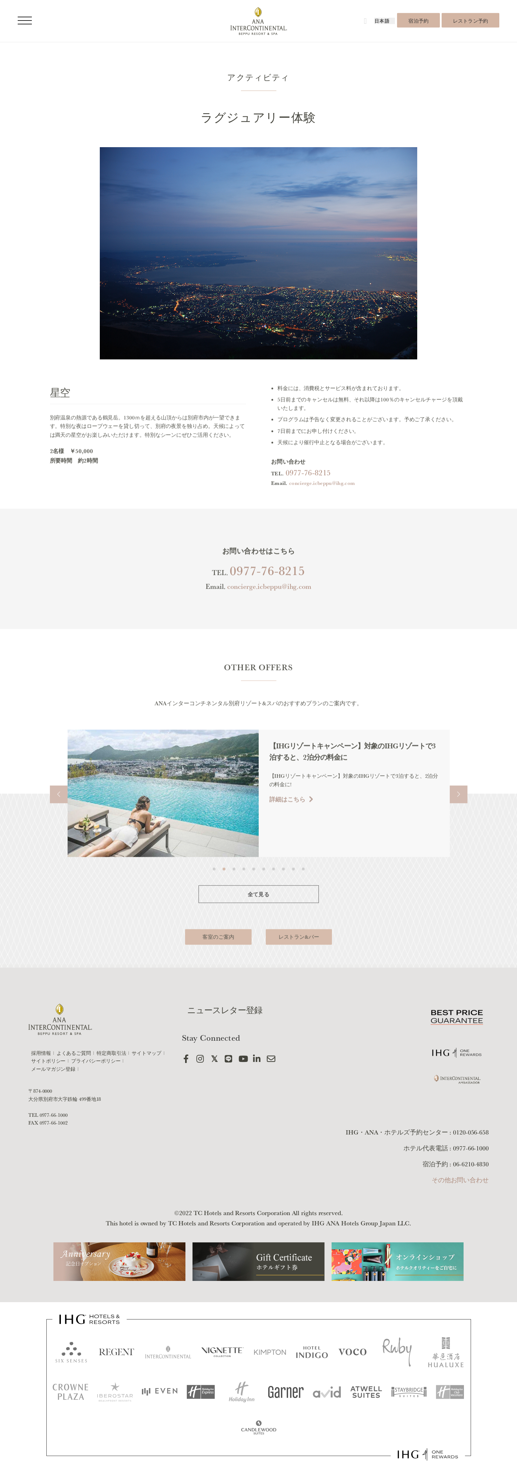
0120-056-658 (471, 1132)
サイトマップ (146, 1053)
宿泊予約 (418, 20)
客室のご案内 (218, 956)
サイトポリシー (48, 1060)
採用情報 (41, 1053)
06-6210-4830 (471, 1163)
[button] (59, 814)
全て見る (259, 914)
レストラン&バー (298, 956)
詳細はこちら (287, 819)
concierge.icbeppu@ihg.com (322, 503)
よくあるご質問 (74, 1053)
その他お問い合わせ (460, 1179)
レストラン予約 (470, 20)
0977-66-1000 (54, 1115)
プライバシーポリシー (95, 1060)
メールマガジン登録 (53, 1069)
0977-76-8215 (308, 492)
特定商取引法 (111, 1053)
